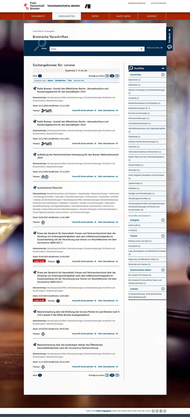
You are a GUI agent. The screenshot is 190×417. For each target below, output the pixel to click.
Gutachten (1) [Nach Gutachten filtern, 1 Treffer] (133, 146)
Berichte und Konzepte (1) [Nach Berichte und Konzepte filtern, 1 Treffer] (139, 113)
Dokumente (38, 16)
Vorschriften (66, 16)
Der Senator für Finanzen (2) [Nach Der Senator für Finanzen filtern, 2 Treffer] (139, 275)
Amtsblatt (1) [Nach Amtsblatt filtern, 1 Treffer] (133, 98)
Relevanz (77, 80)
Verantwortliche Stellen (140, 270)
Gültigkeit (134, 220)
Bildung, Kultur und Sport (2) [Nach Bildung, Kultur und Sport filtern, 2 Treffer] (140, 241)
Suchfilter (149, 68)
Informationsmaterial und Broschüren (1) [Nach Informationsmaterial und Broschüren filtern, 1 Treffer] (144, 152)
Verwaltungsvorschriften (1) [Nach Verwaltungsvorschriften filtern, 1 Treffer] (139, 198)
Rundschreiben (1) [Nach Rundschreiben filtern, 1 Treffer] (135, 165)
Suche (44, 48)
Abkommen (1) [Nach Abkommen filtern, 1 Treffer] (134, 80)
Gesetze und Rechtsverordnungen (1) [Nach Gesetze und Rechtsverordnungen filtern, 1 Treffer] (143, 141)
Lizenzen (134, 288)
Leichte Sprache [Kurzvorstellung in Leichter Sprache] (158, 3)
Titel (70, 80)
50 (117, 76)
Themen (133, 236)
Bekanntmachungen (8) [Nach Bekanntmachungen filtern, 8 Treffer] (139, 108)
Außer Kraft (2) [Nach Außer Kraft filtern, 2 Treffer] (134, 225)
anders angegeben (103, 411)
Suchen (141, 49)
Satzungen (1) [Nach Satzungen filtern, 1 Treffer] (134, 170)
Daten (95, 16)
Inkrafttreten (60, 80)
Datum (50, 80)
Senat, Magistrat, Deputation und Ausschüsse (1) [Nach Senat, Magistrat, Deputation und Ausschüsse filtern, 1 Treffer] (146, 177)
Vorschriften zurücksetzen (139, 215)
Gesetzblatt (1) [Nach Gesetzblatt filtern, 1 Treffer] (134, 136)
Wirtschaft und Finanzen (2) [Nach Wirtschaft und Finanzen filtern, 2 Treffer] (139, 264)
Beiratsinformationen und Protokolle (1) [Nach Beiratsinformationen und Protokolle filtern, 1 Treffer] (144, 103)
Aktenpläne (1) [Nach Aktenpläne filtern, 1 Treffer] (134, 85)
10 (107, 76)
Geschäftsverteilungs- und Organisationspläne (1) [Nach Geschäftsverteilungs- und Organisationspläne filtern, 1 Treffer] (146, 130)
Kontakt (152, 16)
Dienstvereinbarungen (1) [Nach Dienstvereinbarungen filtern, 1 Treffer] (138, 118)
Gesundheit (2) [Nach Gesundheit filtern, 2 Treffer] (134, 246)
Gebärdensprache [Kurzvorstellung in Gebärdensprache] (136, 3)
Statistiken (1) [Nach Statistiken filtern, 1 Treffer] (133, 188)
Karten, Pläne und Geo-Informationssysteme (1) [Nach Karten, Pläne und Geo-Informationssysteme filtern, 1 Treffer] (146, 158)
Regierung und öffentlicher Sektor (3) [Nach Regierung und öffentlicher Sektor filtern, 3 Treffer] (143, 259)
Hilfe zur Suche (153, 47)
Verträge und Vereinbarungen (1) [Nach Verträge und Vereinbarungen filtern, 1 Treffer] (141, 193)
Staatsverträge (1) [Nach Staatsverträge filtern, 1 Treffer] (135, 183)
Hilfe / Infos (123, 16)
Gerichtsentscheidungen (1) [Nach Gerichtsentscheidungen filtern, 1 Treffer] (139, 123)
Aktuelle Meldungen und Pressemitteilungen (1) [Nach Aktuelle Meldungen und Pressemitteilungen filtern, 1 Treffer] (146, 91)
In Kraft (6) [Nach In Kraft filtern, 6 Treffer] (132, 230)
